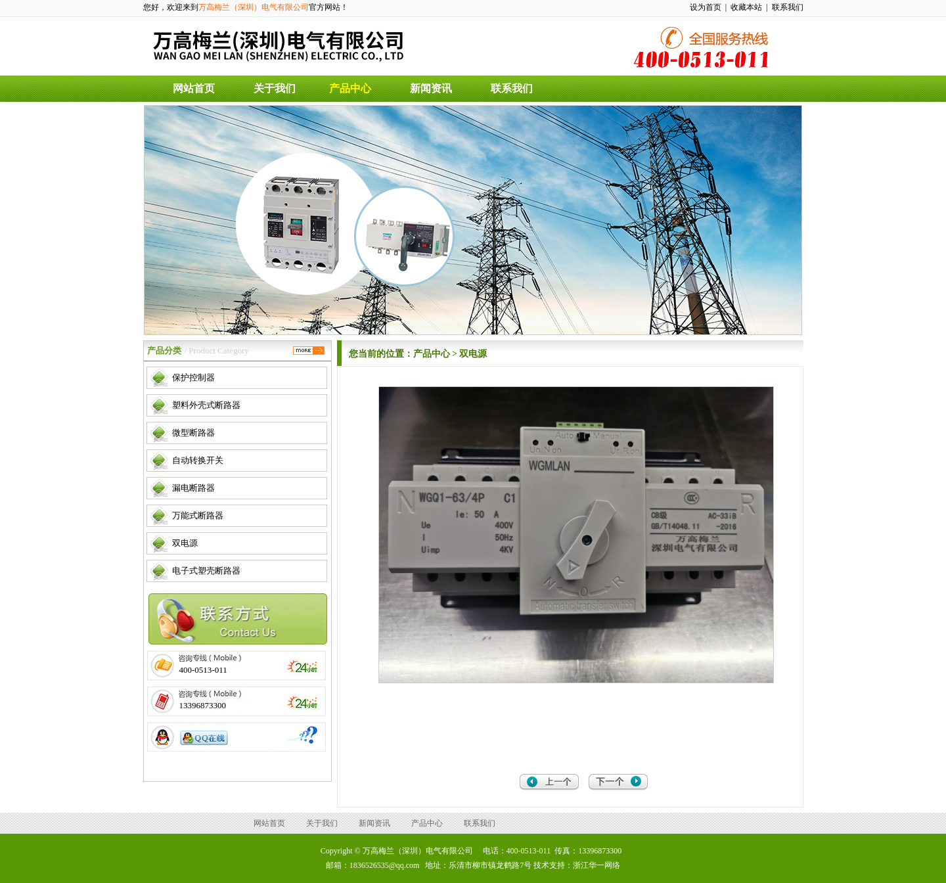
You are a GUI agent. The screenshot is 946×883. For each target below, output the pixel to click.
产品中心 (350, 88)
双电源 (185, 543)
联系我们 (787, 7)
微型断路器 (193, 433)
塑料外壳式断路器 (206, 405)
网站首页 (194, 88)
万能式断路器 (197, 515)
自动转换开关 (197, 460)
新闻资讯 (431, 88)
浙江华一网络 (596, 865)
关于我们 (275, 88)
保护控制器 (193, 377)
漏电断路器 (193, 488)
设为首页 (705, 7)
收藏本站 (746, 7)
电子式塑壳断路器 (206, 571)
